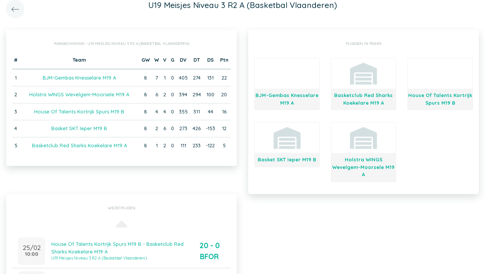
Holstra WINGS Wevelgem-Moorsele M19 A (79, 94)
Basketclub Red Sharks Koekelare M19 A (79, 145)
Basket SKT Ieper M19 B (79, 128)
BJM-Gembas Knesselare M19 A (79, 78)
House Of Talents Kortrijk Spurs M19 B (79, 111)
